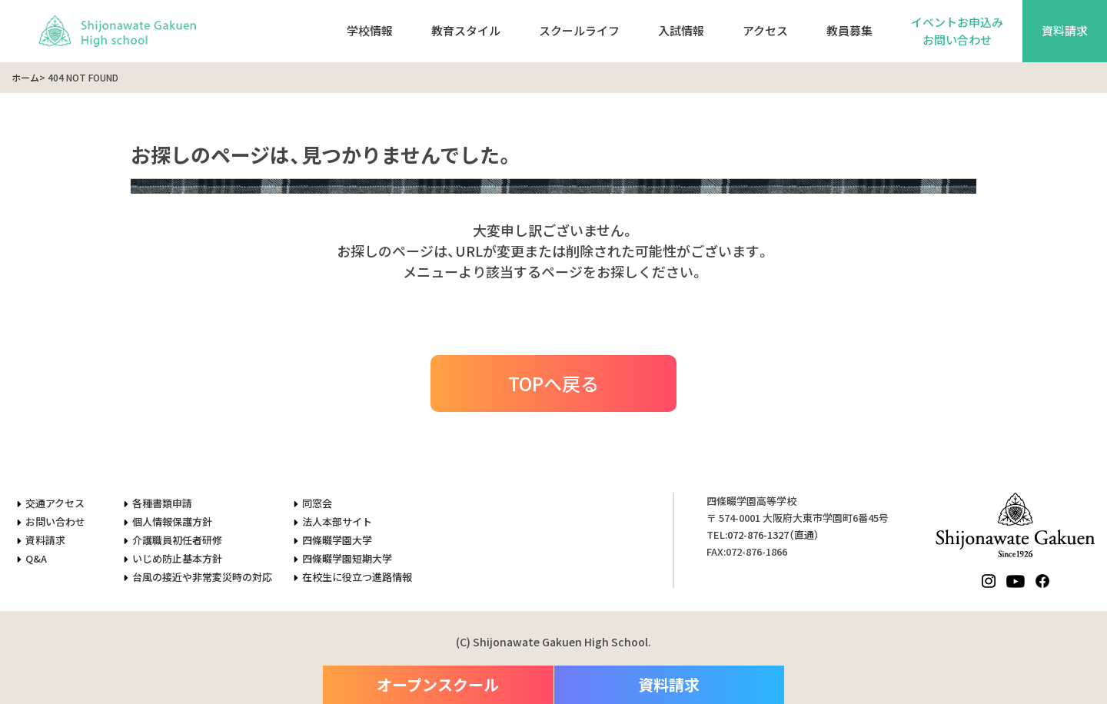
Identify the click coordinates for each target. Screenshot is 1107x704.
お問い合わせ (55, 521)
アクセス (765, 30)
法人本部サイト (337, 521)
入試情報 (681, 30)
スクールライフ (579, 30)
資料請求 (1065, 30)
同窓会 (317, 503)
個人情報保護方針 (172, 521)
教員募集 (849, 30)
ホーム (25, 77)
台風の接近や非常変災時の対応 (202, 577)
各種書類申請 (162, 503)
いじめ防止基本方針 (177, 558)
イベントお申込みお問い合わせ (957, 31)
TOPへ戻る (553, 383)
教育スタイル (465, 30)
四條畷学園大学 (337, 540)
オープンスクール (438, 684)
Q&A (36, 558)
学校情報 (370, 30)
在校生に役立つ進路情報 (357, 577)
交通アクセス (55, 503)
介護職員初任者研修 (177, 540)
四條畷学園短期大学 (347, 558)
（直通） (773, 534)
